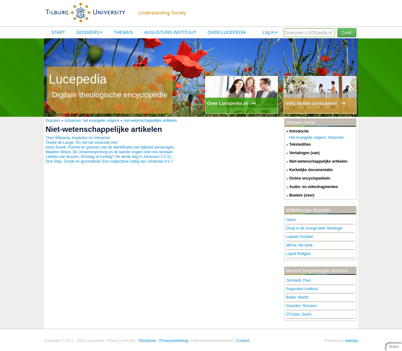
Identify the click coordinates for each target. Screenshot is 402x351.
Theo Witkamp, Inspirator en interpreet (78, 138)
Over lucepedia (227, 32)
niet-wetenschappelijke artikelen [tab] (316, 161)
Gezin (291, 220)
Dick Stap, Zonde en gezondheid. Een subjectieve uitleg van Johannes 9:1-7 (109, 161)
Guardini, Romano (301, 306)
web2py (351, 340)
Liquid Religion (298, 253)
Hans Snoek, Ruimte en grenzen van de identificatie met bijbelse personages (110, 147)
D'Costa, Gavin (298, 314)
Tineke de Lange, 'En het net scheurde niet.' (82, 142)
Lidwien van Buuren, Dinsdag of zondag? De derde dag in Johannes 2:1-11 (108, 156)
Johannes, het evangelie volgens (91, 120)
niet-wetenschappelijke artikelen (150, 120)
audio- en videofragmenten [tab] (311, 187)
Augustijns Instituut (170, 32)
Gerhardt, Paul (298, 280)
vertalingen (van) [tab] (302, 153)
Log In (270, 32)
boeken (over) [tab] (299, 195)
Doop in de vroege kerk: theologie (314, 228)
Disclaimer (147, 340)
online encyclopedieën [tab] (307, 178)
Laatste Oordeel (299, 237)
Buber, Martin (297, 297)
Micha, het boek (299, 245)
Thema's (123, 32)
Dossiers (89, 32)
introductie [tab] (297, 131)
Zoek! (346, 32)
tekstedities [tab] (298, 144)
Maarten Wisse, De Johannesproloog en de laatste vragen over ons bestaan (109, 152)
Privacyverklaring (173, 340)
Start (58, 32)
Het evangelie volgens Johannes (316, 137)
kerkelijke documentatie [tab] (309, 170)
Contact (242, 340)
